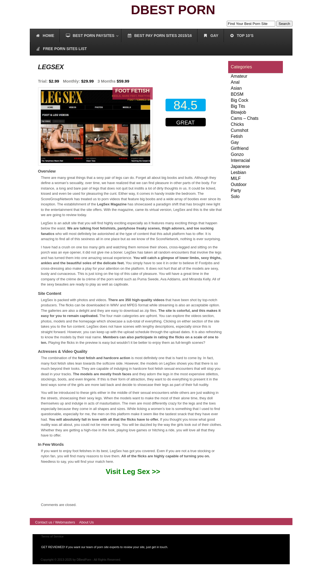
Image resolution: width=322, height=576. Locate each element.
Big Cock (239, 100)
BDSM (237, 94)
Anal (235, 82)
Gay (235, 142)
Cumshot (239, 130)
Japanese (240, 166)
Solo (235, 196)
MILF (236, 178)
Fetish (237, 136)
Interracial (240, 160)
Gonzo (237, 154)
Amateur (239, 76)
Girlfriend (240, 148)
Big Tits (238, 106)
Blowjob (238, 112)
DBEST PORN (173, 9)
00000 (187, 144)
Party (236, 190)
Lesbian (238, 172)
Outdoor (239, 184)
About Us (86, 522)
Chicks (237, 124)
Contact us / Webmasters (55, 522)
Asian (236, 88)
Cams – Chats (245, 118)
